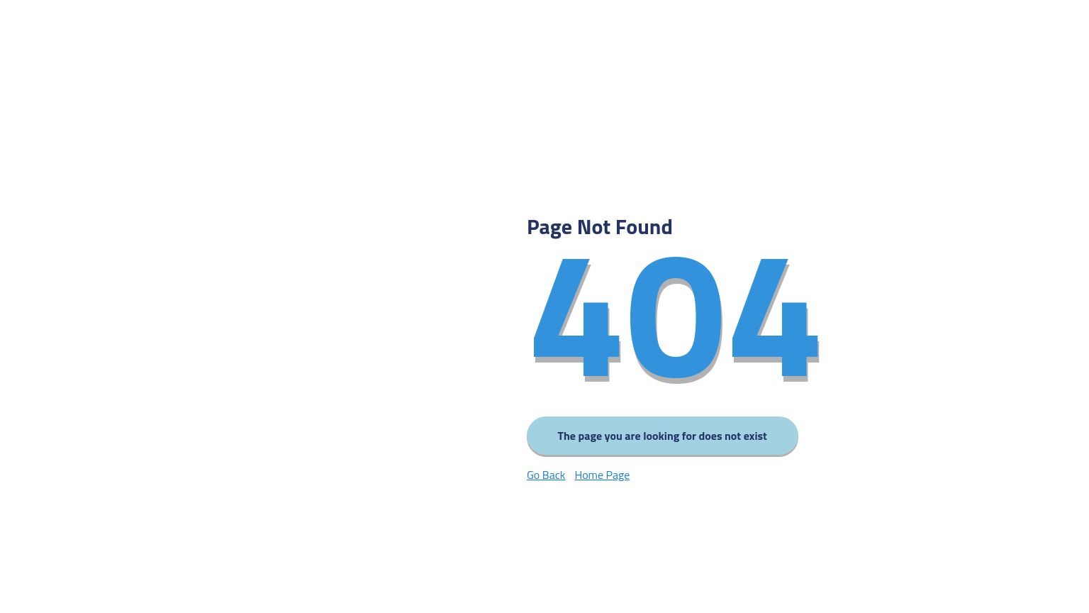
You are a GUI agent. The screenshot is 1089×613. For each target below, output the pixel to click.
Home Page (602, 474)
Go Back (546, 474)
